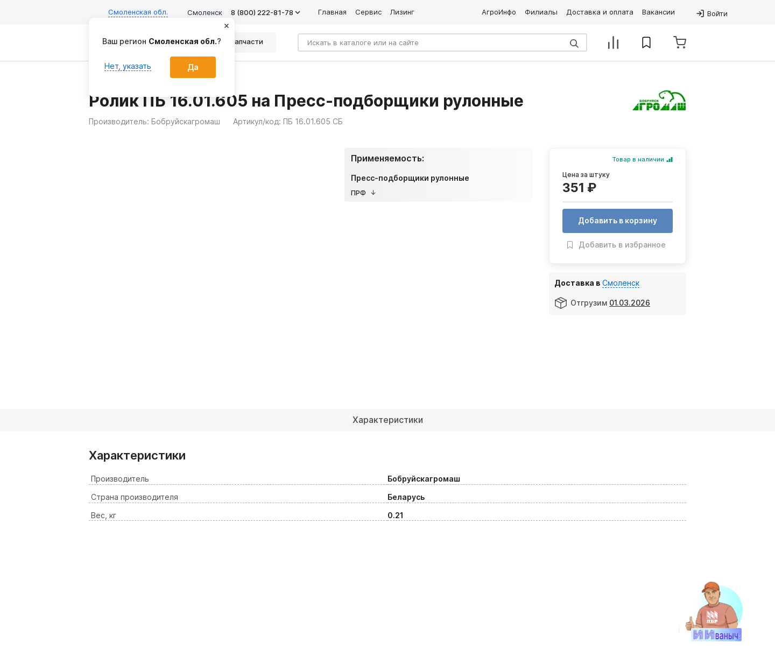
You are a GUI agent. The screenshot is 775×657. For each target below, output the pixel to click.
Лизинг (402, 12)
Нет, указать (127, 65)
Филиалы (541, 12)
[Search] (442, 42)
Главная (332, 12)
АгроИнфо (499, 12)
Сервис (368, 12)
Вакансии (658, 12)
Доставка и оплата (599, 12)
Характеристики (388, 419)
